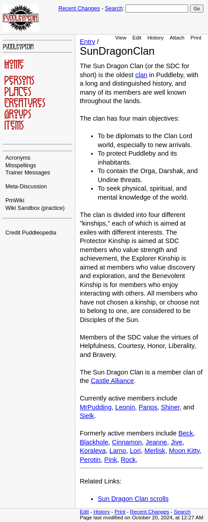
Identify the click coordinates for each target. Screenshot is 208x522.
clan (141, 74)
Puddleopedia (39, 233)
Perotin (90, 459)
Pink (110, 459)
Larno (117, 450)
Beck (185, 433)
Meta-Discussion (26, 186)
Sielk (87, 415)
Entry (87, 41)
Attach (176, 37)
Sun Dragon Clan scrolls (133, 498)
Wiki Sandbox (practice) (35, 208)
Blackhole (94, 442)
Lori (135, 450)
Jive (176, 442)
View (120, 37)
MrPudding (96, 407)
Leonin (125, 407)
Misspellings (20, 165)
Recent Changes (79, 8)
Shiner (170, 407)
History (155, 37)
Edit (136, 37)
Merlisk (154, 450)
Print (196, 37)
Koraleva (93, 450)
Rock (128, 459)
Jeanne (156, 442)
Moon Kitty (184, 450)
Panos (148, 407)
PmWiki (14, 200)
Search (113, 8)
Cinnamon (127, 442)
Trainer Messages (27, 173)
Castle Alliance (112, 380)
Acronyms (17, 158)
